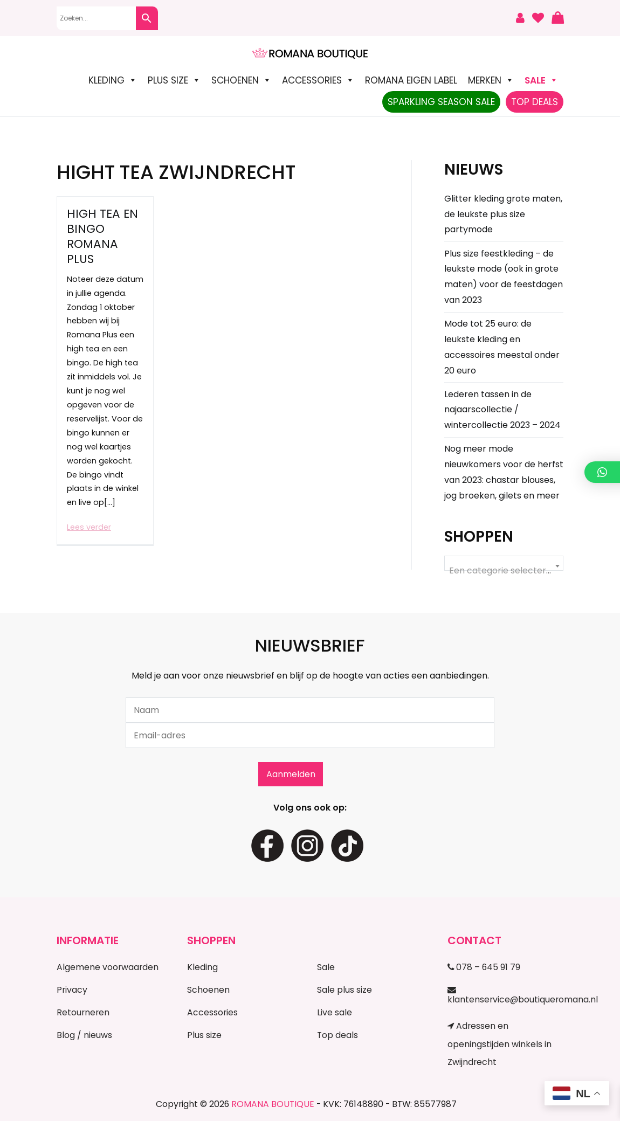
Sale (326, 967)
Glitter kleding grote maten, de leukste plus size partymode (503, 214)
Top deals (337, 1035)
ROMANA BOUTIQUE (272, 1104)
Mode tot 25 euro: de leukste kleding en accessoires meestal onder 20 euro (502, 346)
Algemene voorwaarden (108, 967)
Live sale (334, 1012)
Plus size (174, 80)
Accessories (318, 80)
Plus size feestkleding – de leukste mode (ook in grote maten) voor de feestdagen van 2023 (503, 276)
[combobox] (503, 563)
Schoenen (241, 80)
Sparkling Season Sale (441, 101)
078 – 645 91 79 (483, 967)
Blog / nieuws (84, 1035)
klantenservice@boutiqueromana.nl (505, 995)
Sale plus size (344, 990)
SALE (541, 80)
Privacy (72, 990)
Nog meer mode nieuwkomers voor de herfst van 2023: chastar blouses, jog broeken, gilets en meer (503, 471)
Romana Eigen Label (411, 80)
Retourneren (83, 1012)
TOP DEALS (534, 101)
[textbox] (504, 570)
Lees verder (89, 527)
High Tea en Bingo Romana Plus (102, 236)
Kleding (112, 80)
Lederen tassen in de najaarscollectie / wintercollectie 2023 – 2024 (502, 410)
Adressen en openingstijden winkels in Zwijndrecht (499, 1044)
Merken (491, 80)
